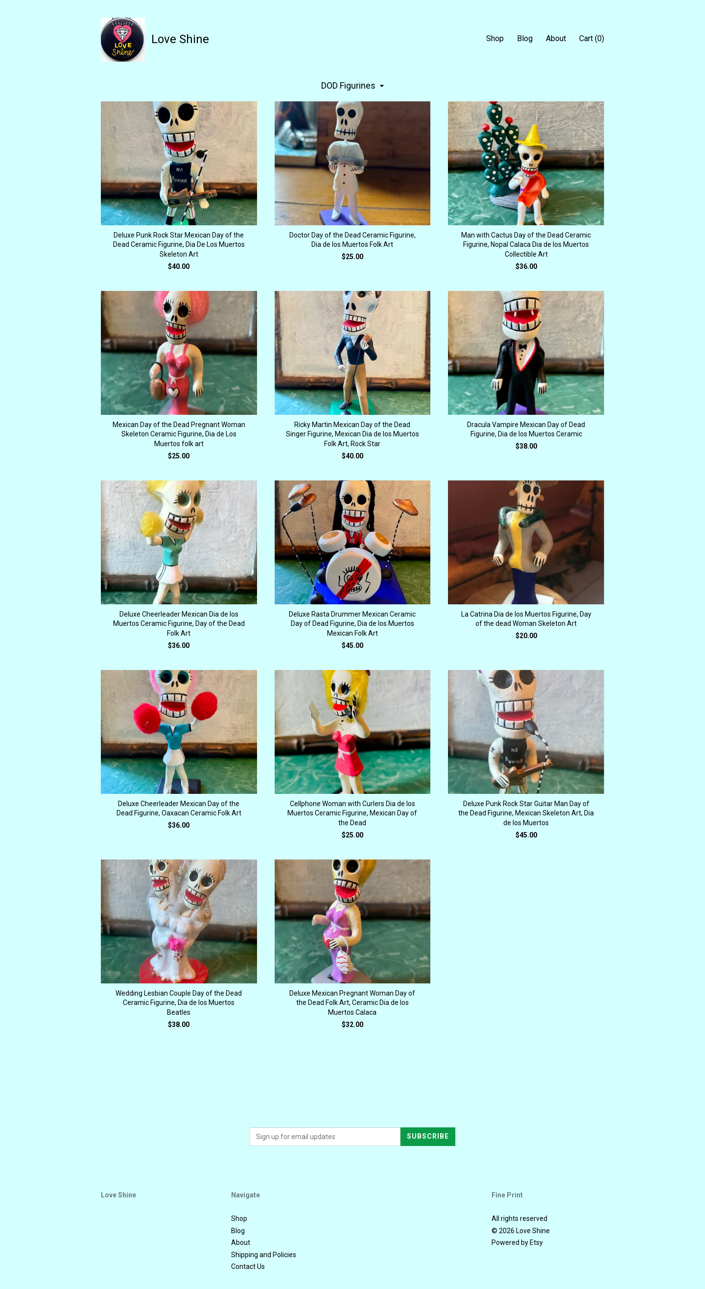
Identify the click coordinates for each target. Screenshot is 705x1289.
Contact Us (248, 1266)
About (556, 38)
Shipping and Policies (263, 1255)
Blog (525, 38)
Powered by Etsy (517, 1242)
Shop (495, 38)
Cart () (591, 38)
